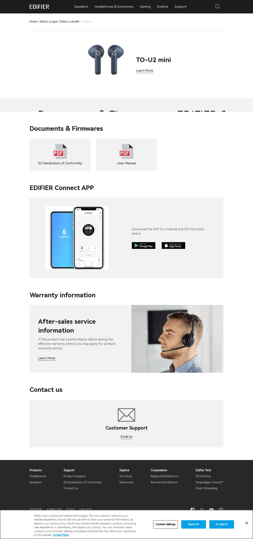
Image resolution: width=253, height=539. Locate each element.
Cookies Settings (166, 524)
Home (33, 21)
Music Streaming (206, 488)
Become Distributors (164, 482)
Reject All (193, 524)
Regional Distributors (164, 476)
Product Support (75, 476)
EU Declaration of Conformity (83, 482)
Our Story (126, 476)
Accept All (221, 524)
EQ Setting (203, 476)
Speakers (36, 482)
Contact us (71, 488)
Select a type (48, 21)
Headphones (38, 476)
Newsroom (126, 482)
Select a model (69, 21)
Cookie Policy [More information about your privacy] (61, 534)
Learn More (144, 70)
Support (181, 6)
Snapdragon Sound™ (209, 482)
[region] (126, 524)
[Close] (246, 523)
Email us (126, 436)
